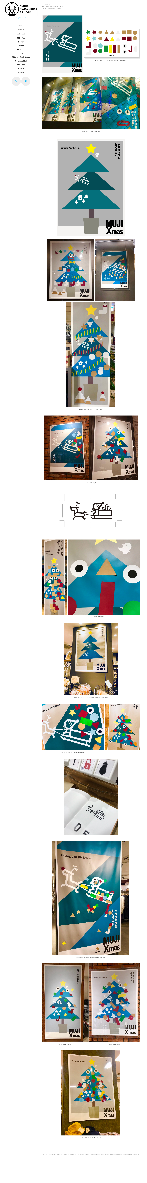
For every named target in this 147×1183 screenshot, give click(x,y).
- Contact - (21, 34)
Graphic (21, 46)
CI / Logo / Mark (21, 61)
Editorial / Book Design (21, 57)
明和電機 (21, 69)
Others (21, 72)
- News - (21, 26)
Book (21, 53)
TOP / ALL (21, 38)
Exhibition (21, 49)
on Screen (21, 65)
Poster (21, 42)
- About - (21, 30)
